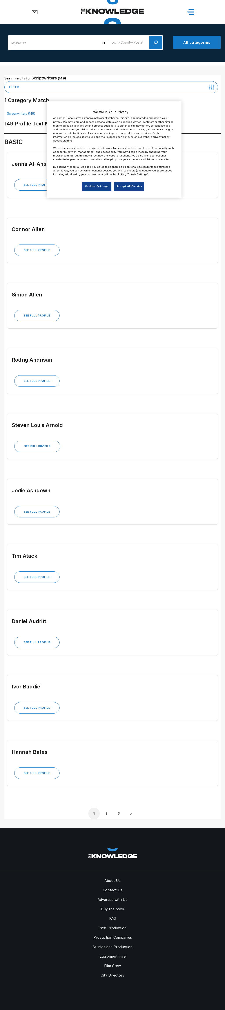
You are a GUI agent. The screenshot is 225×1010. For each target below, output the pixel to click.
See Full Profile (37, 184)
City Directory (112, 975)
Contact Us (112, 890)
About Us (112, 880)
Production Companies (112, 937)
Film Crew (112, 966)
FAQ (112, 918)
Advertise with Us (112, 899)
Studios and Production (112, 947)
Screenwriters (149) (21, 113)
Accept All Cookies (129, 186)
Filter (14, 87)
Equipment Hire (113, 956)
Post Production (113, 928)
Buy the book (112, 909)
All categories (196, 42)
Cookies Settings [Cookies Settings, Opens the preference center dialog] (96, 186)
